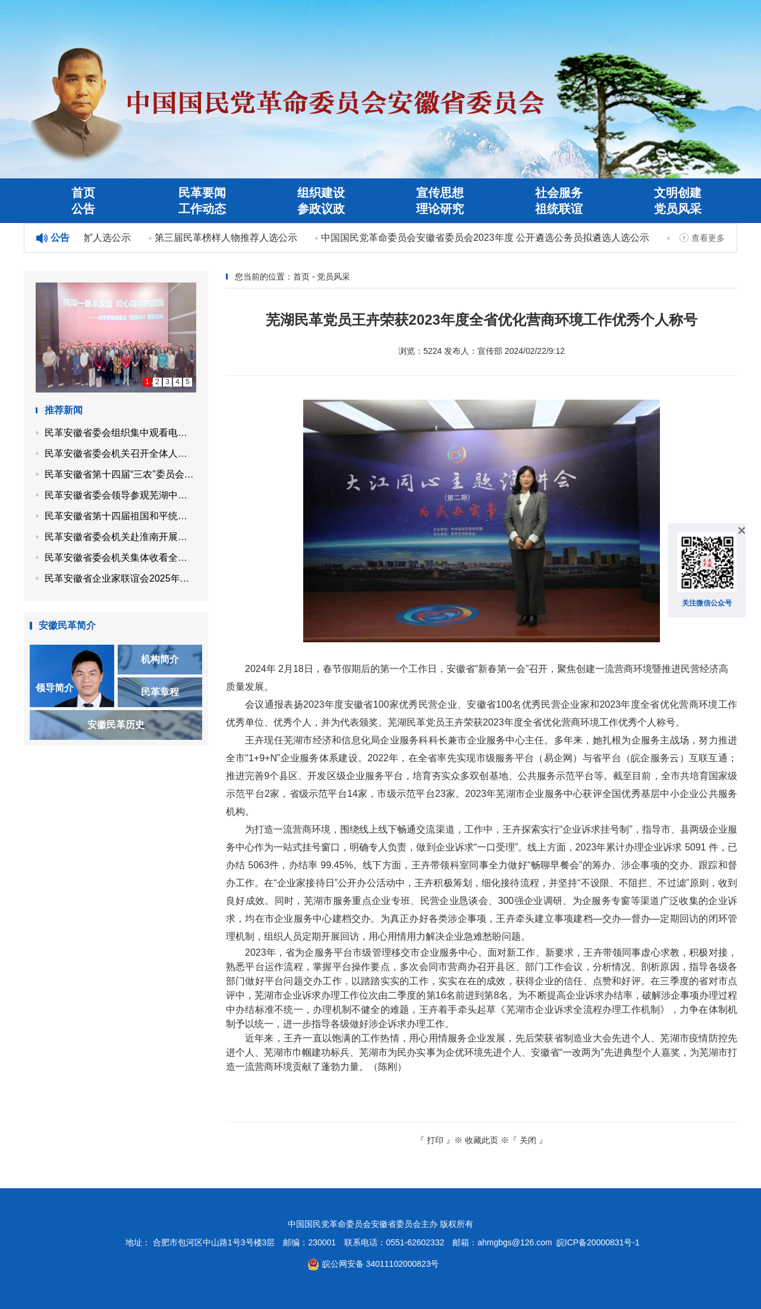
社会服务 (559, 192)
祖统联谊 (559, 208)
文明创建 (678, 192)
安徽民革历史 (115, 725)
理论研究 (440, 208)
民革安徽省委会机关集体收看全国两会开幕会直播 (120, 558)
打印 (435, 1140)
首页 (83, 192)
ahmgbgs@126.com (514, 1242)
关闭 (528, 1140)
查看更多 (708, 238)
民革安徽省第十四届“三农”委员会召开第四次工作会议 (120, 474)
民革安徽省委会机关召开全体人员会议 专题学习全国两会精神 (120, 453)
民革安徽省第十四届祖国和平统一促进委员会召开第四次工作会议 (120, 516)
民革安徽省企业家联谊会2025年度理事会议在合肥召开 (120, 578)
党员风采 (678, 208)
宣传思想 (440, 192)
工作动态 (202, 208)
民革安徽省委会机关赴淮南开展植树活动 (120, 537)
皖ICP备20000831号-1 (598, 1242)
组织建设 (321, 192)
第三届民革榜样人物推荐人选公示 (229, 238)
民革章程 (160, 692)
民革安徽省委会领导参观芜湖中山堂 (120, 495)
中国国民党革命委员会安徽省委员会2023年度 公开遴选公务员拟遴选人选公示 (488, 238)
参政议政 (321, 208)
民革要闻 (202, 192)
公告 (83, 208)
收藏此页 (481, 1140)
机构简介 (160, 659)
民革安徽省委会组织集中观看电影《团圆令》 (120, 433)
